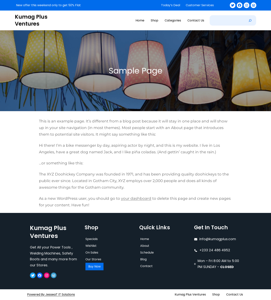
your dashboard (136, 198)
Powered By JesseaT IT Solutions (51, 294)
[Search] (250, 20)
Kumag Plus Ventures (31, 20)
